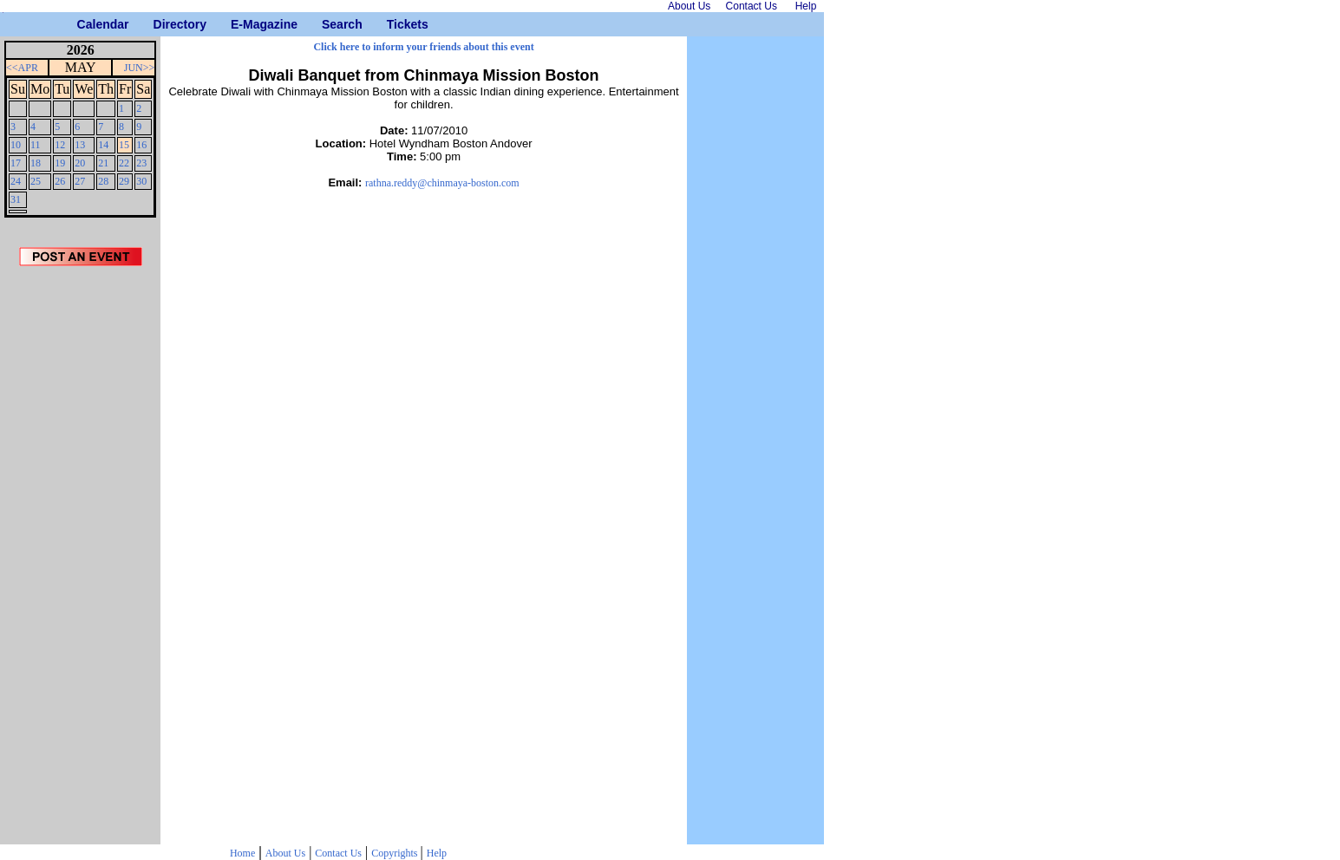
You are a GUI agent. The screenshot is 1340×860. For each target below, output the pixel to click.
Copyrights (395, 853)
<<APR (22, 68)
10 (15, 145)
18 (35, 163)
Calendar (83, 24)
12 (60, 145)
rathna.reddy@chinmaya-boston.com (442, 183)
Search (328, 24)
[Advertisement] (81, 561)
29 (124, 181)
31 (15, 199)
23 (141, 163)
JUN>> (139, 68)
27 (80, 181)
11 (35, 145)
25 (35, 181)
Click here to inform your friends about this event (423, 47)
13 (80, 145)
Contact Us (338, 853)
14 (103, 145)
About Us (285, 853)
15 (124, 145)
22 (124, 163)
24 (15, 181)
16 (141, 145)
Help (437, 853)
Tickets (393, 24)
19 (60, 163)
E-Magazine (237, 24)
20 (80, 163)
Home (242, 853)
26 (60, 181)
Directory (160, 24)
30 (141, 181)
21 (103, 163)
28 (103, 181)
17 (15, 163)
